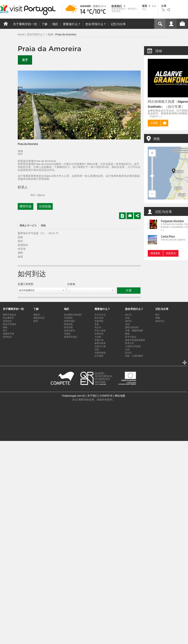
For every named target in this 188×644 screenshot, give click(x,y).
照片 (5, 330)
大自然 (97, 337)
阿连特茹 (68, 324)
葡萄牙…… (39, 314)
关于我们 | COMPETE (100, 395)
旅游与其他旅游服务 (135, 340)
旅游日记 (159, 321)
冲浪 (96, 349)
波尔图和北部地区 (73, 314)
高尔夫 (97, 327)
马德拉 (67, 333)
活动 (127, 324)
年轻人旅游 (100, 330)
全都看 (154, 123)
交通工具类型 (25, 284)
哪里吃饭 (25, 206)
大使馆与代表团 (133, 346)
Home (21, 34)
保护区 (128, 321)
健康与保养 (100, 343)
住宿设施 (45, 206)
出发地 (71, 284)
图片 (157, 314)
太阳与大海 (100, 346)
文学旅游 (98, 356)
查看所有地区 (70, 337)
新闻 (35, 321)
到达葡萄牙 (8, 318)
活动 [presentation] (43, 225)
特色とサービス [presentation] (28, 225)
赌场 (127, 333)
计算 (129, 290)
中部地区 (68, 318)
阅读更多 (155, 253)
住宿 (127, 318)
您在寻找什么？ (36, 34)
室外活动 (98, 318)
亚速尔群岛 (69, 330)
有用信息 (7, 321)
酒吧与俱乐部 (131, 327)
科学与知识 (130, 337)
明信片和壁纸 (9, 324)
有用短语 (7, 337)
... (69, 290)
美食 (96, 324)
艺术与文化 (100, 314)
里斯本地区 (69, 321)
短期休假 (98, 333)
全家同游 (98, 321)
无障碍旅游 (100, 352)
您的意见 (171, 253)
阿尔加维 (68, 327)
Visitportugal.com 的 (73, 395)
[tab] (28, 226)
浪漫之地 (98, 340)
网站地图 (120, 395)
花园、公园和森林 (134, 356)
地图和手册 (8, 333)
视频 (5, 327)
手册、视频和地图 (134, 330)
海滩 (50, 34)
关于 (25, 60)
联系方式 (129, 343)
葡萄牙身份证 (9, 314)
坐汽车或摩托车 (27, 290)
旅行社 (128, 314)
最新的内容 (39, 318)
